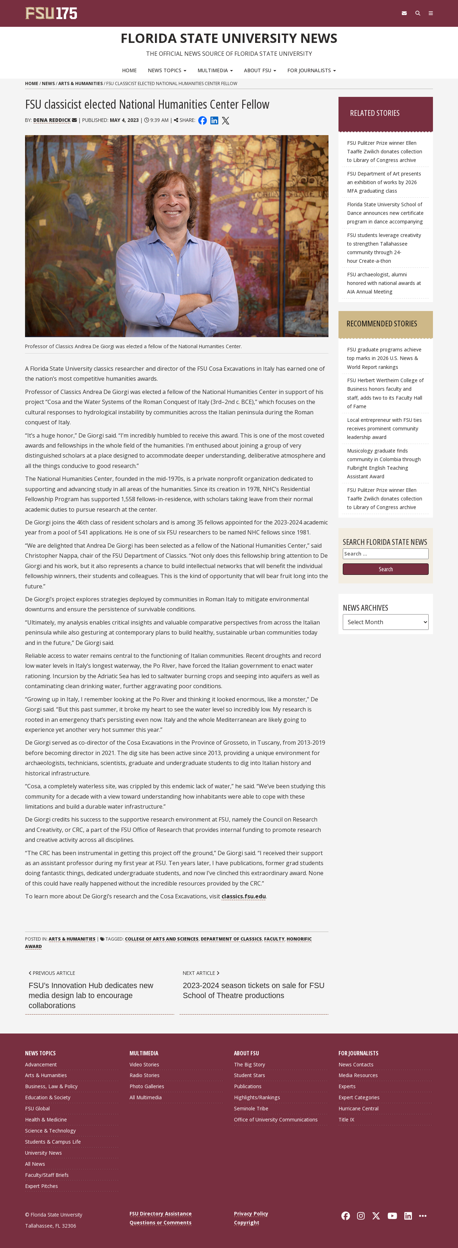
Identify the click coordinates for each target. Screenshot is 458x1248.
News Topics (167, 69)
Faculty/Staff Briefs (47, 1174)
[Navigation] (430, 13)
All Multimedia (146, 1097)
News (48, 83)
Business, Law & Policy (51, 1086)
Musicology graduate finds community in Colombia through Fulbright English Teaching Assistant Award (384, 463)
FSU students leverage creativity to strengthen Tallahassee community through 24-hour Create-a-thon (384, 248)
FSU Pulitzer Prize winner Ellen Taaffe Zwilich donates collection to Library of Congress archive (384, 151)
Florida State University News (229, 37)
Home (129, 69)
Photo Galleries (147, 1086)
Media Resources (358, 1075)
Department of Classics (231, 939)
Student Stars (249, 1075)
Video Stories (144, 1064)
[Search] (416, 13)
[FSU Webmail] (401, 13)
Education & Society (47, 1097)
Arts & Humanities (80, 83)
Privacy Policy (251, 1213)
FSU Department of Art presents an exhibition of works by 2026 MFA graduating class (384, 182)
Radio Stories (145, 1075)
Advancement (41, 1064)
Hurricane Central (358, 1108)
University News (43, 1152)
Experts (347, 1086)
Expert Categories (359, 1097)
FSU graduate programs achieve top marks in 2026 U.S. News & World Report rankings (384, 358)
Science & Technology (50, 1130)
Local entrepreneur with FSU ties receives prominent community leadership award (384, 428)
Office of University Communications (276, 1119)
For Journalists (311, 69)
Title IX (346, 1119)
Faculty (274, 939)
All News (35, 1163)
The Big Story (249, 1064)
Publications (248, 1086)
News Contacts (356, 1064)
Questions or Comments (160, 1222)
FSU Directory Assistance (161, 1213)
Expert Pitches (41, 1185)
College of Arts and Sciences (162, 939)
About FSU (260, 69)
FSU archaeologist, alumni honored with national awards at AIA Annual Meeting (384, 283)
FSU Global (37, 1108)
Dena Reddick (51, 120)
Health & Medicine (46, 1119)
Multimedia (215, 69)
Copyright (246, 1222)
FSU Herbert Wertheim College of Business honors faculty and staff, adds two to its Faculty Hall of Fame (385, 393)
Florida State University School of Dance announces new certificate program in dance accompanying (385, 213)
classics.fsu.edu (243, 896)
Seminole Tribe (251, 1108)
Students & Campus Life (53, 1141)
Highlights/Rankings (257, 1097)
